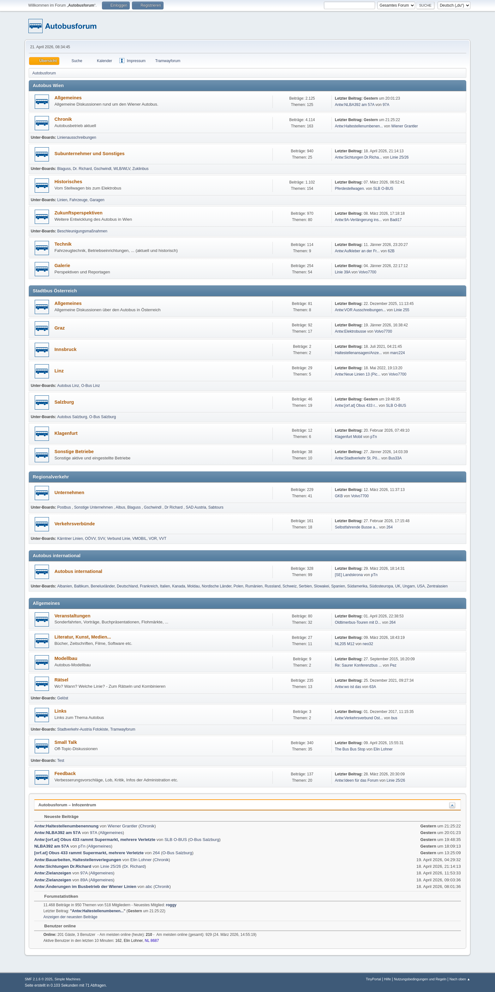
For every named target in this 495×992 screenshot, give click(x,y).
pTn (373, 437)
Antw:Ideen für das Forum (357, 780)
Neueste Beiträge (58, 816)
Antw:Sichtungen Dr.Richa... (358, 157)
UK (398, 586)
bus (394, 718)
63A (372, 687)
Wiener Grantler (404, 126)
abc (149, 886)
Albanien (64, 586)
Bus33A (395, 458)
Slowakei (321, 586)
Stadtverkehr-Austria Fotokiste (82, 729)
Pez (393, 665)
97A (386, 104)
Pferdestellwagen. (350, 188)
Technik (62, 244)
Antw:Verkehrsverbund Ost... (359, 718)
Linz (58, 370)
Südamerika (357, 586)
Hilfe (387, 979)
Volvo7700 (367, 272)
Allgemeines (67, 97)
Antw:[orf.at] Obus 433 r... (356, 405)
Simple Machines (68, 979)
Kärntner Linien (70, 538)
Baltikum (81, 586)
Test (60, 760)
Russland (272, 586)
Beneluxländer (103, 586)
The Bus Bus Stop (350, 749)
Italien (165, 586)
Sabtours (216, 507)
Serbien (305, 586)
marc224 (397, 353)
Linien (62, 200)
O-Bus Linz (90, 385)
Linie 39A (342, 272)
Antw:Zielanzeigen (52, 873)
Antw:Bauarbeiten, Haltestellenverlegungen (77, 859)
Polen (238, 586)
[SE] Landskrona (349, 575)
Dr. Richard (82, 168)
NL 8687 (152, 940)
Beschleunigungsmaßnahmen (82, 231)
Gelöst (62, 698)
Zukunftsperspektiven (78, 212)
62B (391, 251)
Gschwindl (102, 168)
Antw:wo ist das (348, 687)
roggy (171, 905)
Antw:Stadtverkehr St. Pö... (357, 458)
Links (60, 711)
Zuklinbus (140, 168)
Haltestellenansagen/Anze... (358, 353)
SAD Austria (196, 507)
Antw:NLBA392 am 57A (354, 104)
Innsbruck (65, 349)
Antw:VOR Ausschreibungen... (360, 310)
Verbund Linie (118, 538)
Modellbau (65, 658)
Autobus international (78, 571)
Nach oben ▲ (460, 979)
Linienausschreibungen (76, 137)
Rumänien (254, 586)
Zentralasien (437, 586)
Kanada (178, 586)
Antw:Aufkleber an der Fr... (357, 251)
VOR (153, 538)
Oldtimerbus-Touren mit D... (358, 622)
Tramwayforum (122, 729)
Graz (59, 327)
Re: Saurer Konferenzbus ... (358, 665)
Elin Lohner (383, 749)
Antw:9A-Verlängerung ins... (358, 220)
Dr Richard (174, 507)
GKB (339, 496)
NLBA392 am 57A (51, 846)
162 (118, 940)
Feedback (65, 773)
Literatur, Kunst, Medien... (82, 636)
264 (389, 527)
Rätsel (61, 679)
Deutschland (127, 586)
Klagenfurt (65, 433)
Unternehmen (69, 492)
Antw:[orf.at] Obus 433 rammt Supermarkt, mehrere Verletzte (94, 839)
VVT (162, 538)
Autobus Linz (68, 385)
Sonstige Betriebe (74, 451)
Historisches (68, 181)
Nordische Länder (216, 586)
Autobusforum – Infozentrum (67, 804)
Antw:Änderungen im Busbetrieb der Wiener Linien (85, 886)
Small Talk (65, 742)
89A (83, 880)
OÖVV (90, 538)
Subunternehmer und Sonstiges (89, 153)
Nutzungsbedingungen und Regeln (420, 979)
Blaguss (64, 168)
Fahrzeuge (78, 200)
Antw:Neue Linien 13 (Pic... (358, 374)
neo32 (368, 644)
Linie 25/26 (399, 157)
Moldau (193, 586)
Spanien (338, 586)
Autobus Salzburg (72, 417)
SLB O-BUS (383, 188)
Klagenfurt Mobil (349, 437)
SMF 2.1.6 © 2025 (38, 979)
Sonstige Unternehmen (94, 507)
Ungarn (409, 586)
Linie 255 (401, 310)
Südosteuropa (381, 586)
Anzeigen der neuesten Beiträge (70, 917)
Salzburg (64, 402)
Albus (120, 507)
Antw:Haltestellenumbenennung (66, 826)
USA (421, 586)
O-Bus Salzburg (102, 417)
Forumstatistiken (58, 896)
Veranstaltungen (72, 615)
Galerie (62, 265)
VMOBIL (139, 538)
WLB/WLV (121, 168)
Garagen (97, 200)
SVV (101, 538)
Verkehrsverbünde (74, 523)
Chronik (63, 119)
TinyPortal (373, 979)
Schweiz (290, 586)
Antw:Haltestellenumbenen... (359, 126)
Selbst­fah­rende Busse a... (356, 527)
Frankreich (149, 586)
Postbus (64, 507)
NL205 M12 (345, 644)
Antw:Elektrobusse (351, 331)
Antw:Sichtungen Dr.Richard (62, 866)
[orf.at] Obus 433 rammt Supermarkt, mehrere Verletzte (89, 852)
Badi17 (396, 220)
